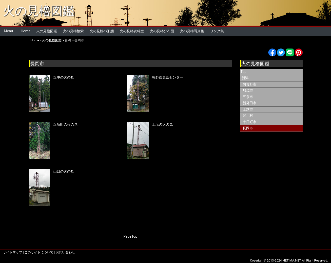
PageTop (130, 236)
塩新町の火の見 (65, 124)
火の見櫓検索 (73, 31)
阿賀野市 (249, 84)
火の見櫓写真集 (192, 31)
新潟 (68, 40)
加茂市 (248, 90)
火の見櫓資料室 (132, 31)
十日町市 (249, 122)
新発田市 (249, 103)
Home (25, 31)
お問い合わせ (65, 252)
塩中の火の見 (63, 77)
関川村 (248, 116)
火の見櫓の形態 (102, 31)
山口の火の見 (63, 171)
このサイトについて (38, 252)
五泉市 (248, 97)
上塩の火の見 (162, 124)
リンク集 (217, 31)
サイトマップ (12, 252)
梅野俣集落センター (167, 77)
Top (244, 72)
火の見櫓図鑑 (38, 11)
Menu (8, 31)
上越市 (248, 109)
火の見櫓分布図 (162, 31)
